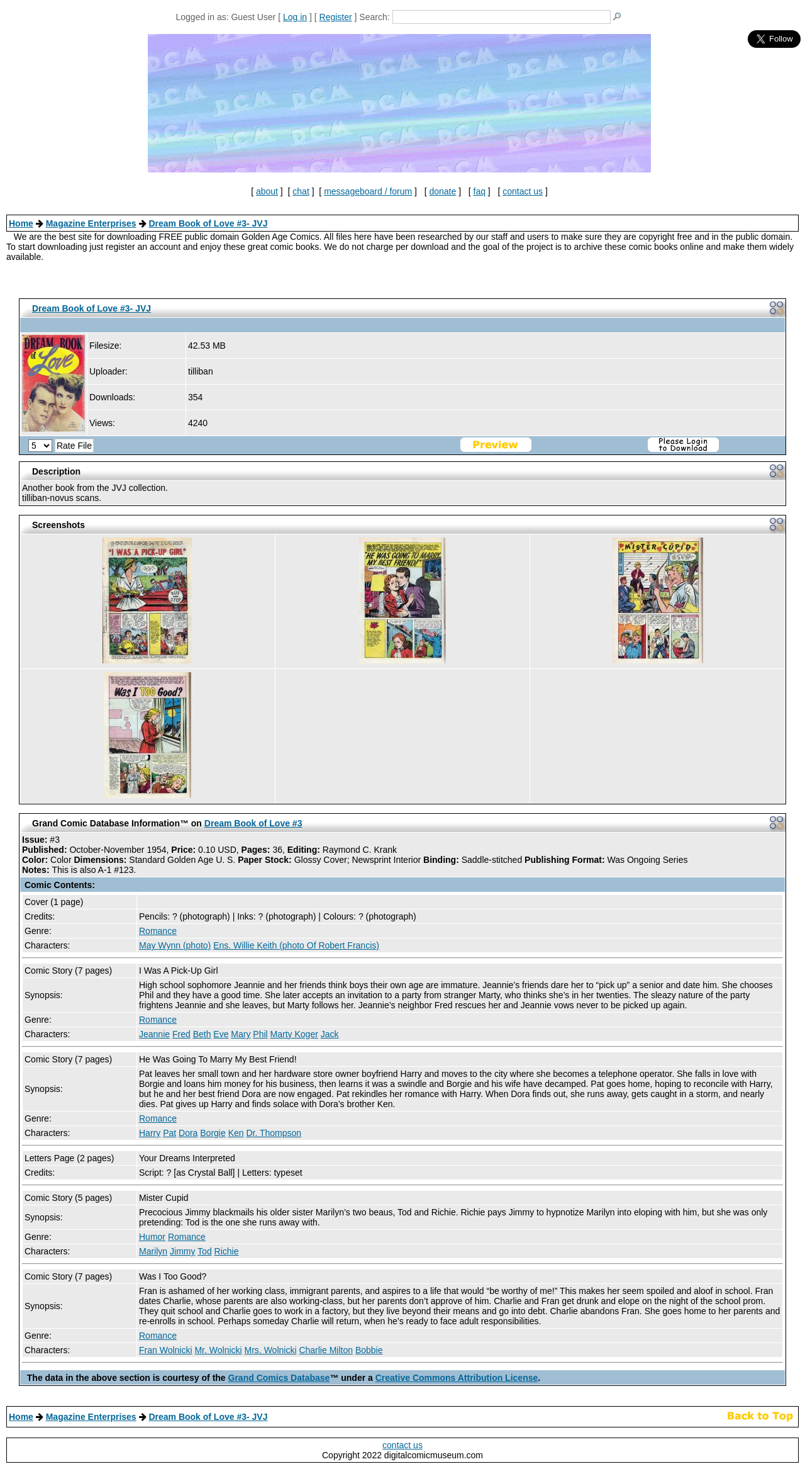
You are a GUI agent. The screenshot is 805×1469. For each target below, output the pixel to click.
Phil (260, 1034)
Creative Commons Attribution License (456, 1378)
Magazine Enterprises (91, 223)
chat (300, 191)
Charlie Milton (326, 1350)
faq (480, 191)
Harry (149, 1133)
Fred (181, 1034)
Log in (295, 17)
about (267, 191)
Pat (169, 1133)
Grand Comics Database (279, 1378)
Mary (240, 1034)
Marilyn (153, 1251)
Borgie (212, 1133)
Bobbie (369, 1350)
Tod (204, 1251)
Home (21, 223)
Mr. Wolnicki (218, 1350)
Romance (158, 931)
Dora (188, 1133)
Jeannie (154, 1034)
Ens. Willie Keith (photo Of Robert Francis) (296, 945)
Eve (220, 1034)
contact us (522, 191)
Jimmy (182, 1251)
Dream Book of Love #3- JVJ (207, 223)
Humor (152, 1237)
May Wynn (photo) (175, 945)
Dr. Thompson (273, 1133)
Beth (202, 1034)
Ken (236, 1133)
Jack (330, 1034)
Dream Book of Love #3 (253, 823)
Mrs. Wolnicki (271, 1350)
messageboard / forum (368, 191)
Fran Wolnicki (165, 1350)
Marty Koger (294, 1034)
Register (335, 17)
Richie (226, 1251)
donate (442, 191)
